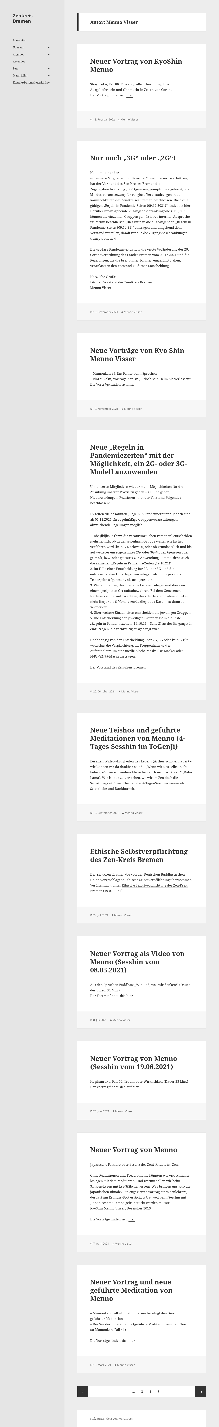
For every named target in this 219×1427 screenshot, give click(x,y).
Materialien (20, 75)
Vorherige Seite (82, 1391)
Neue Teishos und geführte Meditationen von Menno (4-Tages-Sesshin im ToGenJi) (137, 738)
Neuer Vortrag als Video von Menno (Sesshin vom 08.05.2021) (137, 961)
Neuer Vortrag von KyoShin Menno (136, 65)
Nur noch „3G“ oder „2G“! (133, 157)
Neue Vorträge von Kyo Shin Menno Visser (137, 354)
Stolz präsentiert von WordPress (111, 1418)
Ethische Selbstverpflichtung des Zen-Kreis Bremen (139, 855)
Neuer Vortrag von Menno (133, 1149)
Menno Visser (129, 119)
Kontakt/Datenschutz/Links (30, 82)
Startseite (19, 40)
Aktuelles (19, 61)
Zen (15, 68)
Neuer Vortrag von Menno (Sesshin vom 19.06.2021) (133, 1062)
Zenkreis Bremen (23, 18)
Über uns (19, 47)
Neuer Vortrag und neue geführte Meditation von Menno (131, 1290)
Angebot (18, 54)
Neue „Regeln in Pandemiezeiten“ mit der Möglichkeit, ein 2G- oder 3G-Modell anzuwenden (138, 459)
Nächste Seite (200, 1391)
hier (129, 95)
